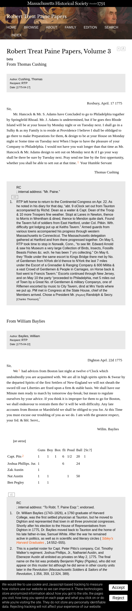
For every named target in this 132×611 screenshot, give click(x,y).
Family (70, 27)
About (51, 27)
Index (16, 35)
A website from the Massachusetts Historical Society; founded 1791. (66, 3)
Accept (118, 587)
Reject (118, 598)
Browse (31, 27)
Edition (90, 27)
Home (11, 27)
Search (111, 27)
